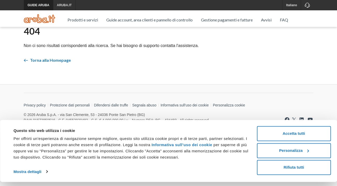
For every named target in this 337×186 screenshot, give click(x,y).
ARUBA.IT (64, 5)
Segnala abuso (144, 123)
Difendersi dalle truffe (111, 123)
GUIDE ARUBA (38, 5)
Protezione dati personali (70, 123)
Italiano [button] (291, 5)
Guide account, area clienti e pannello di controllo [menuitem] (149, 19)
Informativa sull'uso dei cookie (185, 123)
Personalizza (294, 154)
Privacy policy (35, 123)
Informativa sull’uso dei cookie (181, 149)
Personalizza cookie (229, 123)
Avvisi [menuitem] (266, 19)
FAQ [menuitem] (284, 19)
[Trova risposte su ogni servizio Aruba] (39, 18)
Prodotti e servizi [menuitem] (83, 19)
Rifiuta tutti (293, 171)
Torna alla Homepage (47, 77)
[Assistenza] (307, 5)
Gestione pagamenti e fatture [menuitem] (227, 19)
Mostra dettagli (27, 176)
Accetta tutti (294, 138)
